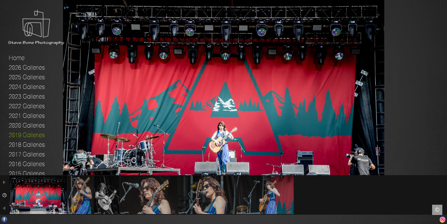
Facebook (4, 219)
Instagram (442, 219)
